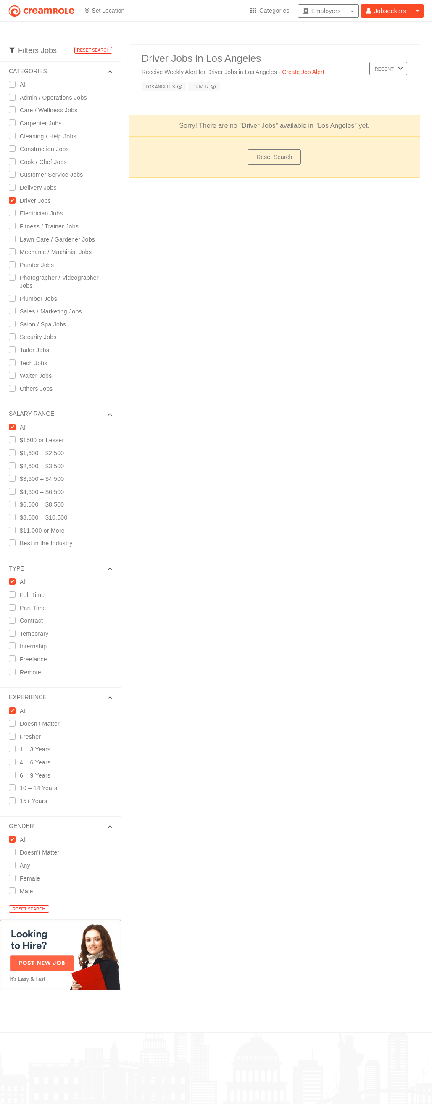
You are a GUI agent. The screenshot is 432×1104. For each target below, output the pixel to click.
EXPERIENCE (28, 697)
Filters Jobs (33, 50)
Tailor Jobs (32, 349)
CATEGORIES (28, 71)
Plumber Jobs (36, 298)
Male (23, 890)
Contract (28, 620)
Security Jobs (35, 336)
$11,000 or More (39, 530)
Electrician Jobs (38, 213)
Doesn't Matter (37, 852)
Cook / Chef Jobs (40, 161)
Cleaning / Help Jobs (45, 136)
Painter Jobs (34, 264)
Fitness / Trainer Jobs (46, 226)
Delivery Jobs (35, 187)
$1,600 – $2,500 (39, 452)
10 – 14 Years (36, 787)
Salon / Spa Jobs (40, 324)
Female (27, 878)
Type (16, 568)
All (20, 84)
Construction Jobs (41, 148)
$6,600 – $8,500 (39, 504)
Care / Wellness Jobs (46, 110)
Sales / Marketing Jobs (48, 311)
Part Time (30, 607)
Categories (270, 10)
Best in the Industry (43, 543)
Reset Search (274, 157)
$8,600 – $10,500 (41, 517)
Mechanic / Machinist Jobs (53, 251)
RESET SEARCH (93, 50)
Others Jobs (33, 388)
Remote (28, 672)
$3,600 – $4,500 (39, 478)
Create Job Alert (303, 72)
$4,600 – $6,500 (39, 491)
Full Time (29, 594)
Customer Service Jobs (49, 174)
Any (22, 865)
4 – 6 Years (32, 762)
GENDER (21, 826)
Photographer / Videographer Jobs (54, 281)
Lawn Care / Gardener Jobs (54, 239)
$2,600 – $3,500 (39, 466)
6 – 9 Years (32, 775)
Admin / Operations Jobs (50, 97)
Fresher (27, 736)
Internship (30, 646)
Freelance (31, 659)
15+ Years (31, 800)
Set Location (105, 10)
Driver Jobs (32, 200)
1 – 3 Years (32, 749)
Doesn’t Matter (37, 723)
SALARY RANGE (31, 413)
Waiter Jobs (33, 375)
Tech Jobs (31, 362)
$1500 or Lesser (39, 439)
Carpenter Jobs (38, 123)
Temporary (31, 633)
